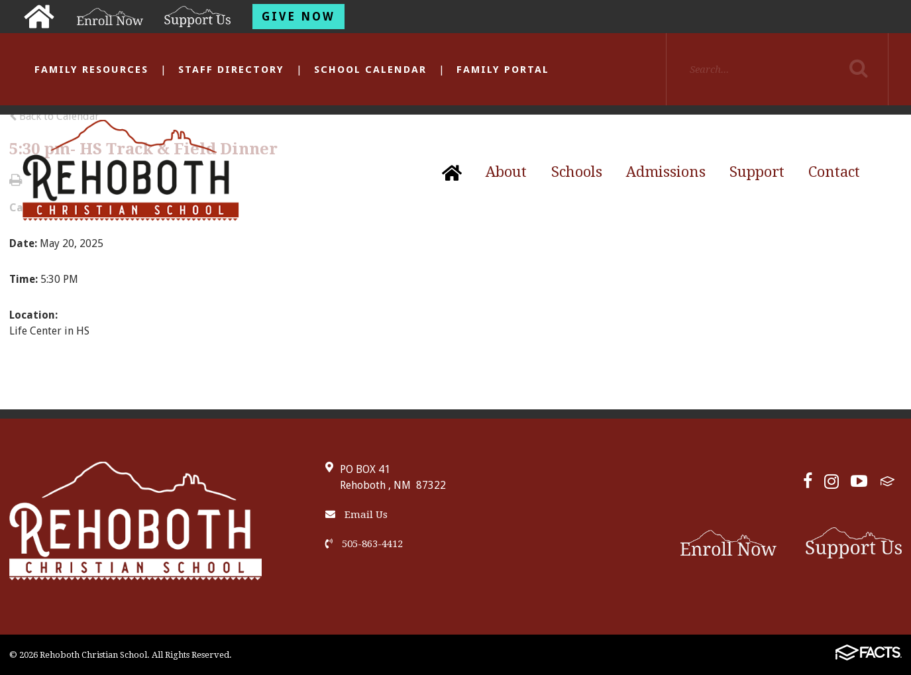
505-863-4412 (364, 544)
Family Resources (91, 70)
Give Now (298, 16)
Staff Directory (231, 70)
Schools (576, 172)
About (506, 172)
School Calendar (370, 70)
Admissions (666, 172)
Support (756, 172)
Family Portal (502, 70)
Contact (834, 172)
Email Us (356, 515)
